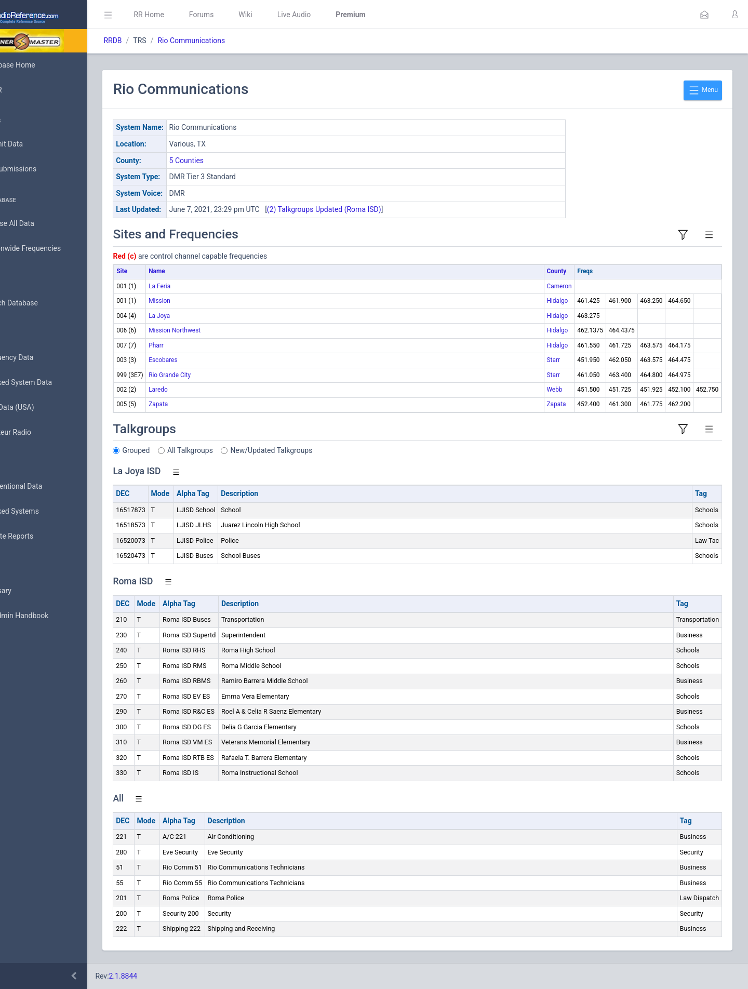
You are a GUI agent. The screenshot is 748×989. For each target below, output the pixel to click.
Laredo (204, 389)
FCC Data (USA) (40, 407)
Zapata (204, 404)
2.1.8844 (169, 976)
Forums (247, 14)
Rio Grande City (216, 375)
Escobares (209, 360)
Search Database (42, 303)
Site (168, 271)
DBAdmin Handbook (47, 616)
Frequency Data (39, 357)
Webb (554, 389)
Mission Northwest (221, 330)
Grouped (182, 450)
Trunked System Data (49, 382)
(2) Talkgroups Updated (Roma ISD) (370, 209)
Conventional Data (44, 486)
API (20, 641)
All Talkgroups (236, 450)
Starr (552, 360)
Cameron (558, 286)
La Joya (205, 315)
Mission (206, 300)
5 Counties (232, 160)
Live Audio (340, 14)
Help (22, 666)
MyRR (24, 90)
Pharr (202, 345)
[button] (704, 14)
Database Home (40, 65)
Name (203, 271)
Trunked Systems (42, 511)
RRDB (159, 40)
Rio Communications (237, 40)
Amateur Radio (38, 432)
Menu (703, 90)
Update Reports (39, 536)
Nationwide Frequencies (53, 248)
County (556, 271)
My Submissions (41, 169)
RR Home (195, 14)
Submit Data (34, 144)
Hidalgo (557, 300)
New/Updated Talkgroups (317, 450)
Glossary (28, 591)
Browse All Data (40, 224)
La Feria (206, 286)
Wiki (291, 14)
